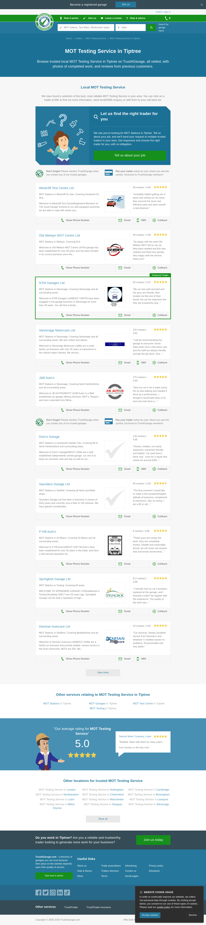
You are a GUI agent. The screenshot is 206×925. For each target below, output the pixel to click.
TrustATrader (71, 907)
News (80, 876)
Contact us (130, 871)
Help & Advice (84, 871)
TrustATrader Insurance (98, 907)
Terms (104, 876)
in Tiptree (57, 703)
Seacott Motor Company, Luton (135, 736)
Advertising (131, 866)
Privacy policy (156, 866)
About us (82, 866)
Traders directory (110, 871)
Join (126, 4)
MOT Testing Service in (57, 789)
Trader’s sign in (163, 12)
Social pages (131, 876)
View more (103, 672)
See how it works (54, 875)
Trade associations (111, 866)
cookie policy (163, 907)
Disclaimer (154, 871)
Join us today (153, 840)
